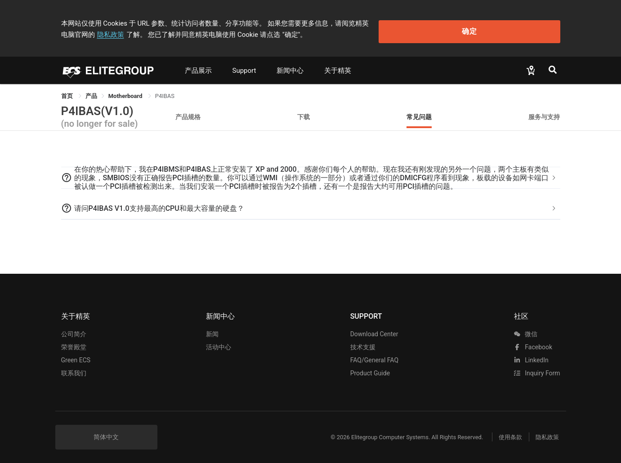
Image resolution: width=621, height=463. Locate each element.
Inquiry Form (537, 368)
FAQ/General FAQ (374, 355)
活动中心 (218, 342)
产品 (91, 91)
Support (244, 66)
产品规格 (188, 112)
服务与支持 (544, 112)
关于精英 (337, 66)
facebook (533, 342)
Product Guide (370, 368)
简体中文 (106, 432)
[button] (310, 173)
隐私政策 (418, 21)
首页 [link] (67, 91)
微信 (525, 329)
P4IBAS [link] (164, 91)
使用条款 (504, 432)
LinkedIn (531, 355)
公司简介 (73, 329)
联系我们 (73, 368)
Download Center (374, 329)
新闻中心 (290, 66)
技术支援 (362, 342)
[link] (91, 91)
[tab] (310, 173)
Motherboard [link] (126, 91)
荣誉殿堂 (73, 342)
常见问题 (419, 112)
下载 (303, 112)
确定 (514, 27)
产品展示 (198, 66)
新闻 (212, 329)
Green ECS (76, 355)
